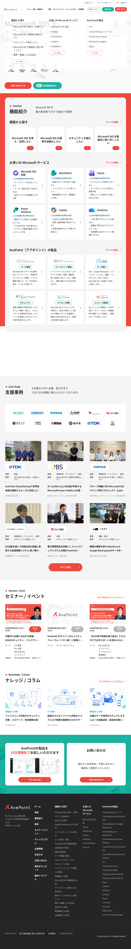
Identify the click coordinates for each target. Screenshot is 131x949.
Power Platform (89, 843)
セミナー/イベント (59, 9)
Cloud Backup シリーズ (112, 812)
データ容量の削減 (62, 855)
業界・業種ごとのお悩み (65, 903)
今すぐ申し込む (35, 779)
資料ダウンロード (94, 9)
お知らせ (88, 3)
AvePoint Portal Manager (112, 914)
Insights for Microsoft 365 (112, 874)
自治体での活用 (61, 907)
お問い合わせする (18, 85)
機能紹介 (40, 9)
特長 (34, 9)
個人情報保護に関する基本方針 (32, 933)
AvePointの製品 (110, 806)
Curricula (106, 902)
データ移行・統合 (62, 839)
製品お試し (108, 9)
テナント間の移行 (62, 816)
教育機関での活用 (62, 911)
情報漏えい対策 (61, 876)
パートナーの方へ (103, 3)
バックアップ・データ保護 (65, 868)
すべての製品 (112, 249)
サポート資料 (120, 3)
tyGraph (105, 894)
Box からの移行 (61, 820)
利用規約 (51, 933)
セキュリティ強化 (62, 864)
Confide (105, 886)
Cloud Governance (110, 866)
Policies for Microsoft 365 (112, 878)
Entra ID (86, 847)
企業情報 (81, 9)
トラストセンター (66, 933)
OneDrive (87, 839)
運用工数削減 (60, 852)
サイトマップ (10, 933)
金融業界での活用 (62, 915)
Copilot (86, 835)
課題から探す (61, 806)
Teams (85, 827)
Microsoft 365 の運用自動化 (66, 843)
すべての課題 (112, 122)
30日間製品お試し (46, 85)
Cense (105, 898)
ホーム (29, 9)
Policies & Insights (110, 870)
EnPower (106, 890)
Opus (104, 882)
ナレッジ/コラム (71, 9)
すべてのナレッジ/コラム (110, 681)
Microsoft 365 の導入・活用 (66, 812)
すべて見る (65, 567)
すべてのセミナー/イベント (109, 597)
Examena (106, 906)
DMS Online (107, 910)
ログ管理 (58, 872)
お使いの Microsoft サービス (87, 810)
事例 (49, 9)
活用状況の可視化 (62, 847)
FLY (103, 862)
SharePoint (87, 831)
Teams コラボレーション (65, 860)
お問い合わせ (121, 9)
